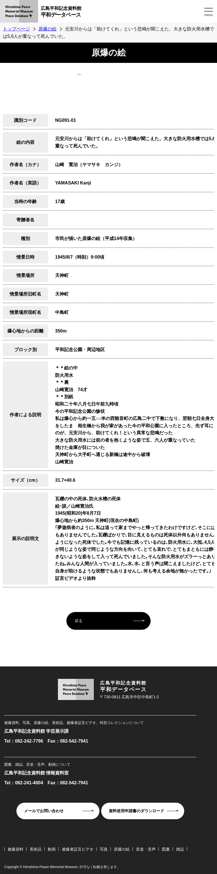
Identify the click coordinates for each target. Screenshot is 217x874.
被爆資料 (15, 849)
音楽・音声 (146, 849)
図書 (166, 849)
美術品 (36, 849)
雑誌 (180, 849)
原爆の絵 (47, 29)
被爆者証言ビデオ (78, 849)
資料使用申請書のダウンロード (136, 811)
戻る (79, 620)
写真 (104, 849)
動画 (52, 849)
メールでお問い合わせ (44, 811)
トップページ (16, 29)
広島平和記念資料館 (122, 12)
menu (208, 15)
